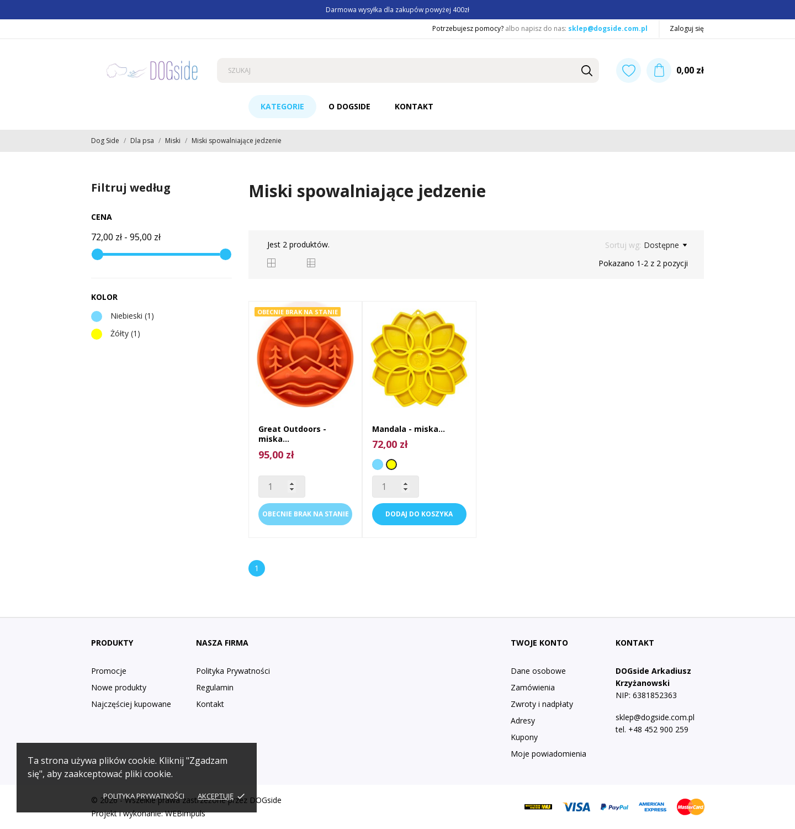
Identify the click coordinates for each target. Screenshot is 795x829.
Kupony (524, 737)
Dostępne (665, 245)
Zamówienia (533, 687)
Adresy (523, 720)
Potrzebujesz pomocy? (468, 28)
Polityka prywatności (143, 796)
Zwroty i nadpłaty (542, 704)
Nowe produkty (118, 687)
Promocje (108, 671)
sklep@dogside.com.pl (608, 28)
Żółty (125, 333)
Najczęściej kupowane (131, 704)
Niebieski (132, 315)
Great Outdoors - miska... (292, 434)
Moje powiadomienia (548, 753)
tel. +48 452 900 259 (652, 729)
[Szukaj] (408, 70)
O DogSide (349, 106)
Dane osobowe (538, 671)
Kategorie (282, 106)
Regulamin (215, 687)
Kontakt (414, 106)
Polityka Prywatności (233, 671)
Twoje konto (539, 642)
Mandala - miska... (408, 429)
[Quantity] (281, 487)
